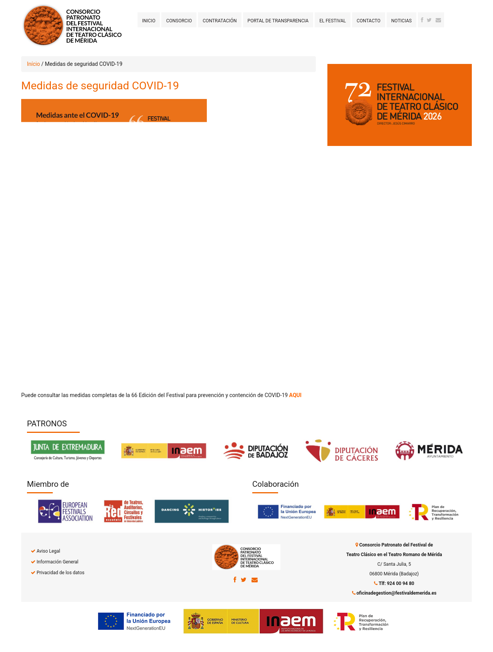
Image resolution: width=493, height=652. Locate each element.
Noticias (401, 20)
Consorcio (179, 20)
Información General (57, 562)
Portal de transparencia (278, 20)
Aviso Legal (48, 551)
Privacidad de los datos (60, 572)
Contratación (219, 20)
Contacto (369, 20)
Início (33, 64)
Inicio (148, 20)
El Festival (332, 20)
